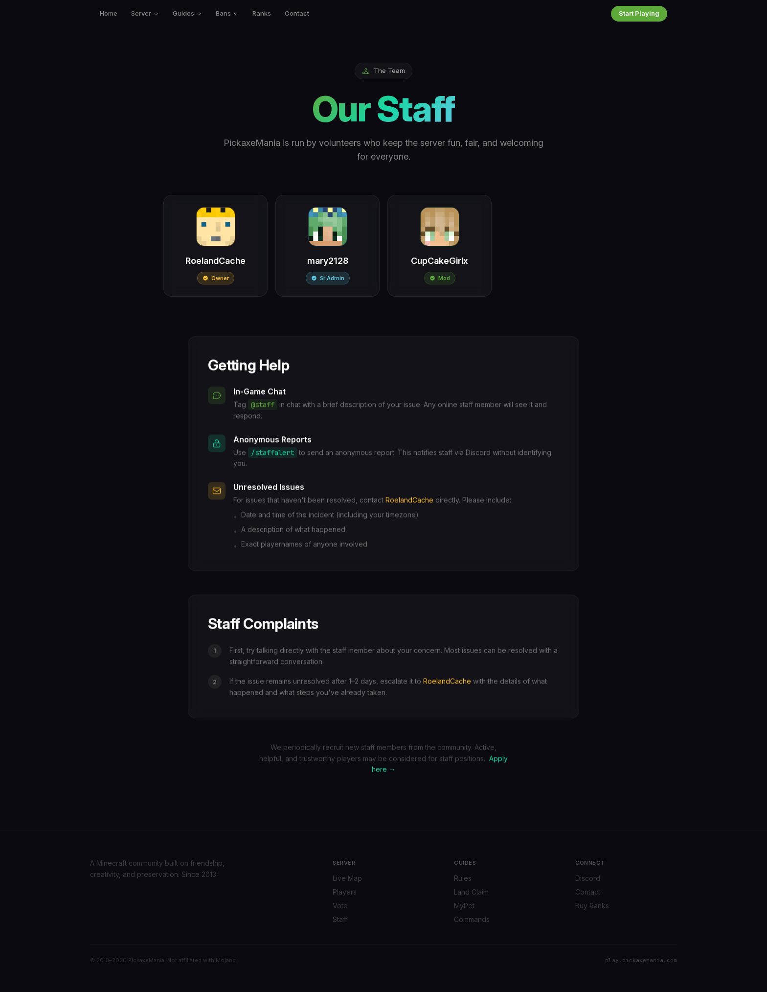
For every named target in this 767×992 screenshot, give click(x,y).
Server (145, 13)
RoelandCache (409, 500)
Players (345, 892)
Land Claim (471, 892)
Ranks (261, 13)
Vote (340, 905)
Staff (340, 919)
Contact (297, 13)
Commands (472, 919)
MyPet (464, 905)
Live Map (347, 878)
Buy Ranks (592, 905)
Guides (187, 13)
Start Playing (639, 13)
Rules (463, 878)
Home (108, 13)
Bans (227, 13)
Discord (587, 878)
